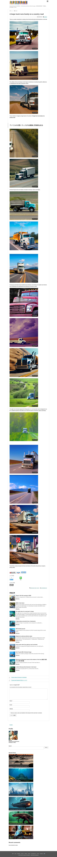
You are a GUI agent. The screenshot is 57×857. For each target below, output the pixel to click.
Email (11, 704)
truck (38, 587)
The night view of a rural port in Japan (25, 611)
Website (11, 708)
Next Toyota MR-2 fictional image (24, 652)
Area (15, 853)
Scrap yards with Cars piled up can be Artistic (26, 644)
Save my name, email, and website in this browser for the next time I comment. (26, 712)
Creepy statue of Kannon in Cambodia (17, 677)
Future (38, 853)
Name (11, 700)
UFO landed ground (20, 628)
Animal (22, 853)
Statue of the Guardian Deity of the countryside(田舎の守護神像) (21, 837)
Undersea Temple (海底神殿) (15, 780)
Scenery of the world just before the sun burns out (19, 766)
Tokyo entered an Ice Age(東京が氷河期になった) (19, 795)
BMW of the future (20, 603)
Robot (29, 853)
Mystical (41, 853)
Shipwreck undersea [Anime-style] (24, 636)
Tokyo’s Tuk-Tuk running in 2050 (23, 595)
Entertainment (33, 853)
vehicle (45, 16)
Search (46, 747)
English (11, 724)
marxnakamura (44, 587)
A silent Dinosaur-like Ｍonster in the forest (26, 667)
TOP (12, 853)
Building (18, 853)
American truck (33, 587)
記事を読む (18, 598)
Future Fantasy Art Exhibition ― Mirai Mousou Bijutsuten (30, 855)
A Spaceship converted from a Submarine (26, 621)
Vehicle (26, 853)
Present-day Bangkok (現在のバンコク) (18, 680)
